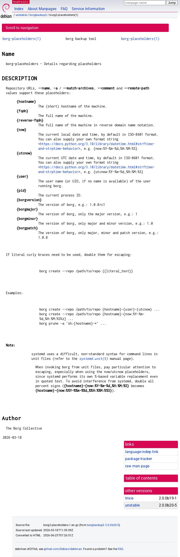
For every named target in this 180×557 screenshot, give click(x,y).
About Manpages (42, 9)
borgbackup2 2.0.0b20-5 (103, 525)
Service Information (88, 9)
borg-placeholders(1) (22, 39)
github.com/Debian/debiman (63, 549)
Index (18, 9)
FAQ (64, 9)
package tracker (138, 459)
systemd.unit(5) (93, 359)
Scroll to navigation (22, 28)
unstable (21, 15)
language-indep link (141, 451)
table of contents (142, 478)
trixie (129, 498)
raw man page (137, 466)
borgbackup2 (38, 15)
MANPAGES (20, 1)
